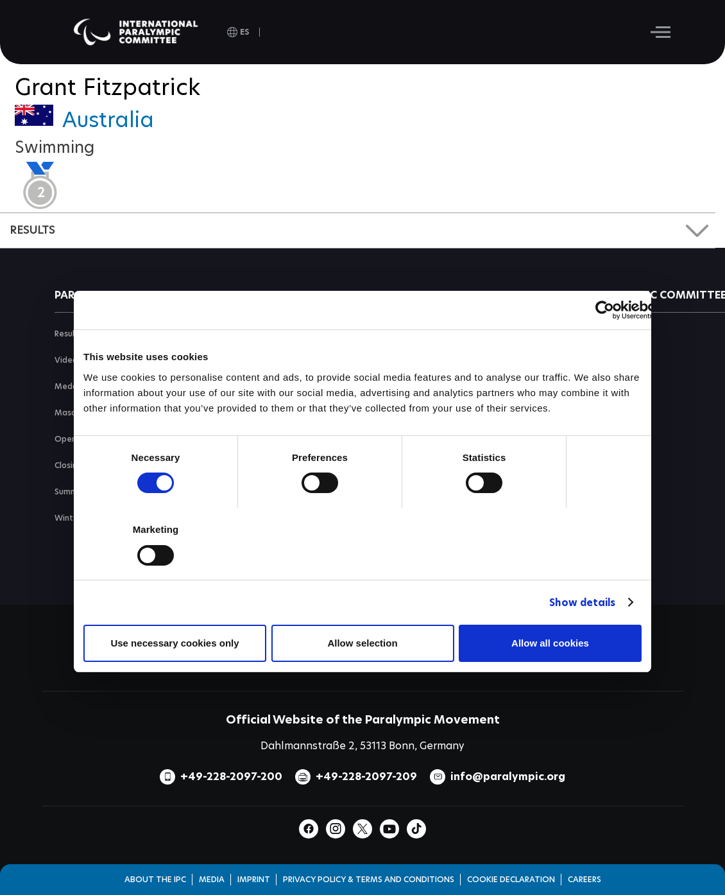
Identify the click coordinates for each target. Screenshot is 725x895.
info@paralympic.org (507, 776)
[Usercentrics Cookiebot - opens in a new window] (605, 310)
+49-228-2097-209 (366, 776)
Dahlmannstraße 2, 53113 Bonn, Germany (362, 745)
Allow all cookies (550, 643)
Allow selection (362, 643)
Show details (582, 602)
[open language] (238, 32)
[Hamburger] (660, 32)
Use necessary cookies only (174, 643)
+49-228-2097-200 (231, 776)
